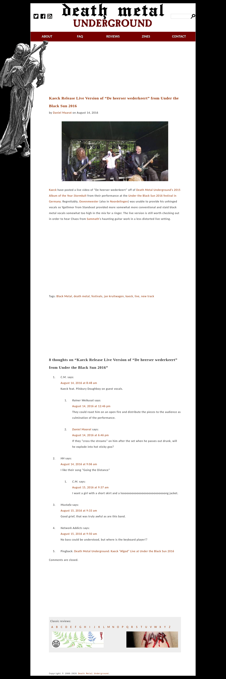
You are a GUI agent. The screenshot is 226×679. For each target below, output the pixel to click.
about (47, 36)
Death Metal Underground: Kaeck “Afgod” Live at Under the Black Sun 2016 (124, 551)
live (137, 296)
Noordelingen (119, 201)
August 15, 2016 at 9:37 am (90, 487)
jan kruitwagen (114, 296)
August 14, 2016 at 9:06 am (79, 464)
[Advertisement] (117, 68)
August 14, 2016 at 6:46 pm (90, 435)
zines (146, 36)
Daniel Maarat (62, 112)
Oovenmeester (89, 201)
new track (147, 296)
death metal (82, 296)
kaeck (129, 296)
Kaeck (52, 190)
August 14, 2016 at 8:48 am (79, 383)
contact (179, 36)
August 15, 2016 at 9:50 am (79, 534)
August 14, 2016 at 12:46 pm (91, 406)
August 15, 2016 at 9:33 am (79, 510)
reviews (113, 36)
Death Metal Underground (93, 673)
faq (80, 36)
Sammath (93, 219)
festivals (96, 296)
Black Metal (64, 296)
